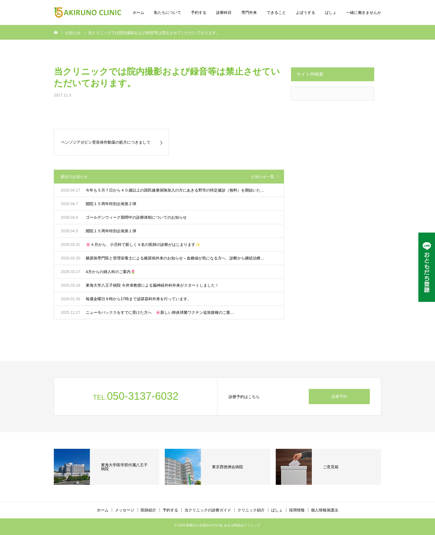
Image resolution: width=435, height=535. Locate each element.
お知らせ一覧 (262, 176)
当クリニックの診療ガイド (207, 510)
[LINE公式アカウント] (426, 267)
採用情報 (297, 510)
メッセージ (124, 510)
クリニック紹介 (251, 510)
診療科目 (224, 12)
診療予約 (339, 396)
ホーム (138, 12)
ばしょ (331, 12)
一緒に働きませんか (363, 12)
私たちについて (167, 12)
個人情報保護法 (324, 510)
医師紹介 (148, 510)
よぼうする (305, 12)
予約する (198, 12)
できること (276, 12)
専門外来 (249, 12)
